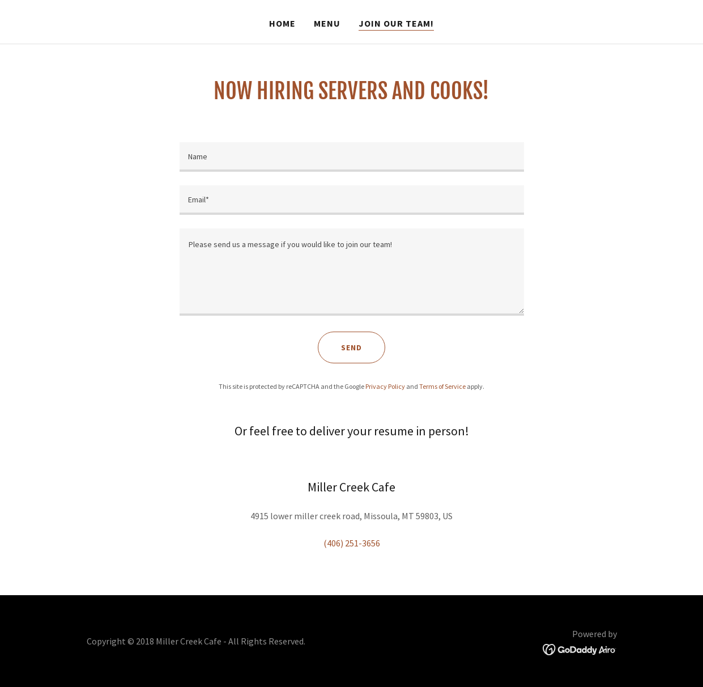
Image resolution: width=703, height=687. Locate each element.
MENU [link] (327, 23)
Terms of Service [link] (442, 386)
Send (351, 347)
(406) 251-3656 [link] (351, 543)
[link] (580, 648)
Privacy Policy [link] (385, 386)
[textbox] (352, 157)
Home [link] (282, 23)
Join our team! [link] (396, 23)
